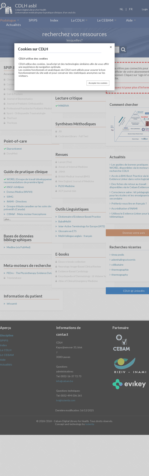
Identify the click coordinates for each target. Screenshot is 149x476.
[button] (111, 47)
